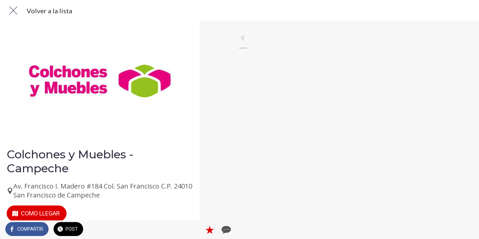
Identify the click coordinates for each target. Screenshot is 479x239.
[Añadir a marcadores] (170, 230)
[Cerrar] (13, 11)
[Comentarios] (186, 230)
